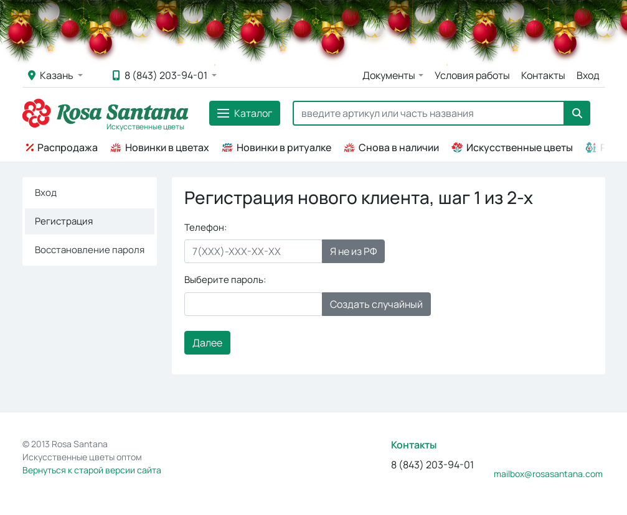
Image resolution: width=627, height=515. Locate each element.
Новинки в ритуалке (276, 147)
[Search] (429, 113)
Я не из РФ (353, 251)
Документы (388, 75)
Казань (51, 75)
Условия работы (472, 75)
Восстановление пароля (89, 249)
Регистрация (64, 221)
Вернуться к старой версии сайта (91, 470)
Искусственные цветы (512, 147)
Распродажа (62, 147)
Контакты (543, 75)
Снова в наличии (391, 147)
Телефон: (205, 227)
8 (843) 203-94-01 (161, 75)
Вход (588, 75)
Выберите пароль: (225, 279)
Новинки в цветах (159, 147)
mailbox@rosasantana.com (548, 474)
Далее (207, 343)
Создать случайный (376, 304)
